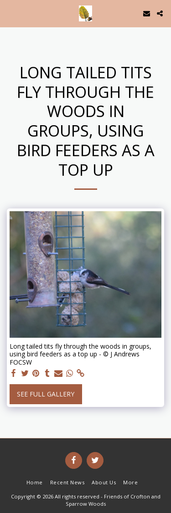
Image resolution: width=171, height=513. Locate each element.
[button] (10, 13)
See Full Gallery (45, 394)
